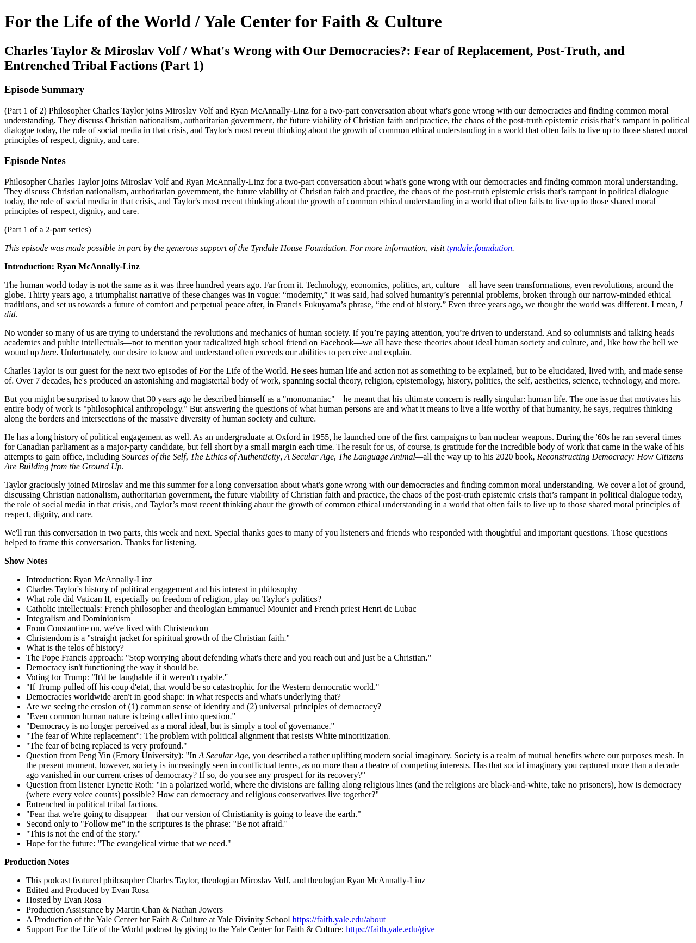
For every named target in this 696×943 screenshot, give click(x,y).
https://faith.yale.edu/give (390, 929)
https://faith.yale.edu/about (339, 919)
